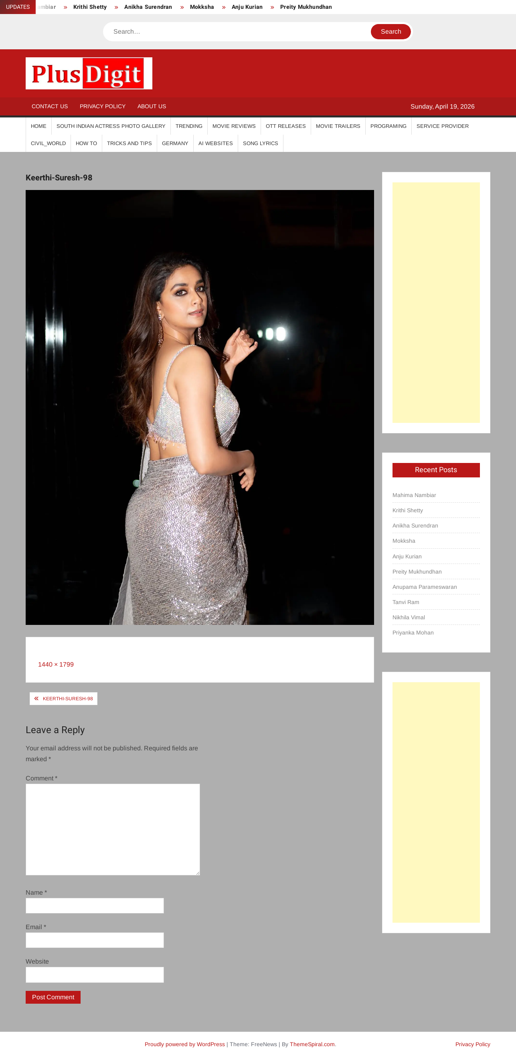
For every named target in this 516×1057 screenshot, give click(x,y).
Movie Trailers (338, 126)
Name (36, 892)
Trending (189, 126)
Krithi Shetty (90, 7)
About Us (152, 106)
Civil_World (48, 143)
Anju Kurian (247, 7)
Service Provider (443, 126)
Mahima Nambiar (414, 495)
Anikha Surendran (148, 7)
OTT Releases (286, 126)
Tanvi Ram (406, 602)
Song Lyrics (260, 143)
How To (86, 143)
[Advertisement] (436, 302)
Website (37, 961)
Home (39, 126)
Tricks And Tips (129, 143)
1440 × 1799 (56, 664)
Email (36, 927)
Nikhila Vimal (409, 617)
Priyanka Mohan (413, 632)
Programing (388, 126)
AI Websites (215, 143)
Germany (175, 143)
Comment (41, 778)
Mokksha (202, 7)
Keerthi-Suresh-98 (68, 698)
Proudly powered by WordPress (185, 1044)
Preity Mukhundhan (306, 7)
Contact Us (50, 106)
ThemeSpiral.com (312, 1044)
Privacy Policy (102, 106)
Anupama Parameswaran (425, 587)
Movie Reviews (234, 126)
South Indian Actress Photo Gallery (111, 126)
